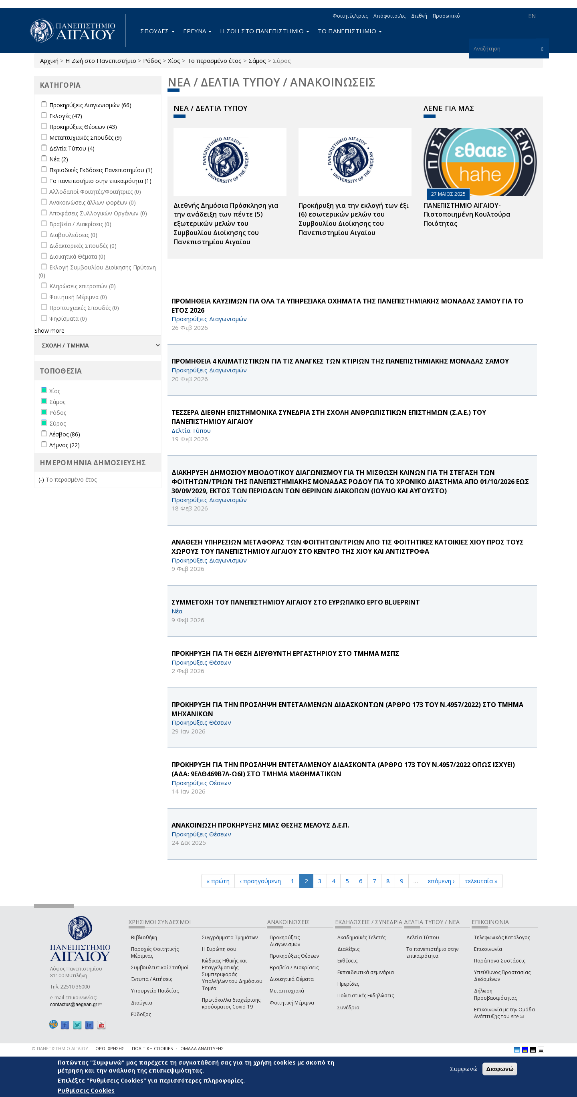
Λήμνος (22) (64, 445)
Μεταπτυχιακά (287, 990)
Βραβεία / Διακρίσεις (294, 967)
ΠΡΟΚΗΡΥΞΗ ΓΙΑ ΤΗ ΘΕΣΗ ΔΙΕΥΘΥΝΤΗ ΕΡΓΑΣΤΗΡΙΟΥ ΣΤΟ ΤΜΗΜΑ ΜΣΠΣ (285, 653)
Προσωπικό (446, 15)
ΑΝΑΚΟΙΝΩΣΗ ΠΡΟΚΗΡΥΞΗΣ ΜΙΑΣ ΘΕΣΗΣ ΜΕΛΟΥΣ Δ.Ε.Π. (260, 825)
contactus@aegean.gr (76, 1004)
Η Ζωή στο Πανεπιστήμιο (100, 60)
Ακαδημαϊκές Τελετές (361, 937)
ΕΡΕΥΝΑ (197, 31)
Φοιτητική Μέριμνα (292, 1002)
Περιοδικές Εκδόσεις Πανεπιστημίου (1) (101, 170)
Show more (49, 330)
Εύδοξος (141, 1014)
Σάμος (257, 60)
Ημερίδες (348, 983)
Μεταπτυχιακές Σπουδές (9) (85, 137)
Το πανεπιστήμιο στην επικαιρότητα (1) (100, 181)
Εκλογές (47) (65, 116)
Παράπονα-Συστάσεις (499, 960)
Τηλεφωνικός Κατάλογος (502, 937)
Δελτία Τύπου (422, 937)
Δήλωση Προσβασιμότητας (495, 994)
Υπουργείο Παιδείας (155, 990)
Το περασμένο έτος (214, 60)
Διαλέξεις (348, 949)
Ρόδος (152, 60)
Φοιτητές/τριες (350, 15)
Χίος (174, 60)
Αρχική (49, 60)
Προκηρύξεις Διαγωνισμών (285, 941)
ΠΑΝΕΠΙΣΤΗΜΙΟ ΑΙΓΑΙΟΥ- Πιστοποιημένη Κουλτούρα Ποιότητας (467, 214)
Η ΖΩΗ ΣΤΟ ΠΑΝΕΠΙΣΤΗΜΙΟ (264, 31)
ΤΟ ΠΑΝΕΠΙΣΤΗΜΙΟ (350, 31)
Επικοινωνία (488, 949)
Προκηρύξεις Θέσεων (294, 955)
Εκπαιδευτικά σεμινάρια (365, 972)
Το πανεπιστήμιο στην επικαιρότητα (432, 952)
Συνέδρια (348, 1007)
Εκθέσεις (347, 960)
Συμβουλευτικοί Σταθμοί (160, 967)
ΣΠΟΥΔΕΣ (157, 31)
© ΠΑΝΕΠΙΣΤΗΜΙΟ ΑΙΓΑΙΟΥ (60, 1048)
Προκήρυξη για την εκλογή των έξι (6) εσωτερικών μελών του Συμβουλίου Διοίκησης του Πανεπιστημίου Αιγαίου (354, 219)
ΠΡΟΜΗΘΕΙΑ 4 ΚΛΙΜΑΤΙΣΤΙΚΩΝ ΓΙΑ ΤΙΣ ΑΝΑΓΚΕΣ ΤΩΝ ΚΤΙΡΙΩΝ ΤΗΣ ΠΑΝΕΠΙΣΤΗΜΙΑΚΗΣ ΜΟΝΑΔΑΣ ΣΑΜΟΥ (340, 361)
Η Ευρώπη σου (219, 949)
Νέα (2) (58, 159)
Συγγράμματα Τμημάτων (230, 937)
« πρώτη (218, 881)
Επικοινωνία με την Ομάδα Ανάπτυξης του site (504, 1013)
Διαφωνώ (500, 1069)
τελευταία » (481, 881)
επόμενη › (441, 881)
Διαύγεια (141, 1002)
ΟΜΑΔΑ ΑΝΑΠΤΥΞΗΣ (202, 1048)
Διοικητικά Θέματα (292, 979)
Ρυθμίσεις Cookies (86, 1091)
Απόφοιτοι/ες (389, 15)
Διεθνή (419, 15)
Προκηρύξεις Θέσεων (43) (83, 127)
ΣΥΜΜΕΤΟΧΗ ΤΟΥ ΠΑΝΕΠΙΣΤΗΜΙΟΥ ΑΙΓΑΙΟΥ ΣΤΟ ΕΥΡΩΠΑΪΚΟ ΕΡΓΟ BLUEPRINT (295, 602)
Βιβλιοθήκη (144, 937)
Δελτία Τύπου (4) (72, 148)
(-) (42, 479)
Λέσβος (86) (64, 434)
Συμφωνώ (464, 1069)
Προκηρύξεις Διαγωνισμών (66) (90, 105)
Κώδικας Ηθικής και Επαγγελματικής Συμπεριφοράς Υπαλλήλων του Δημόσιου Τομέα (232, 974)
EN (532, 16)
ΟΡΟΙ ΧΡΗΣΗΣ (109, 1048)
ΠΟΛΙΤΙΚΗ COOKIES (152, 1048)
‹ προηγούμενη (260, 881)
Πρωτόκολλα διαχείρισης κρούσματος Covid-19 (231, 1003)
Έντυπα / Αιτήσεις (151, 979)
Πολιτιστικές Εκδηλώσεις (365, 995)
